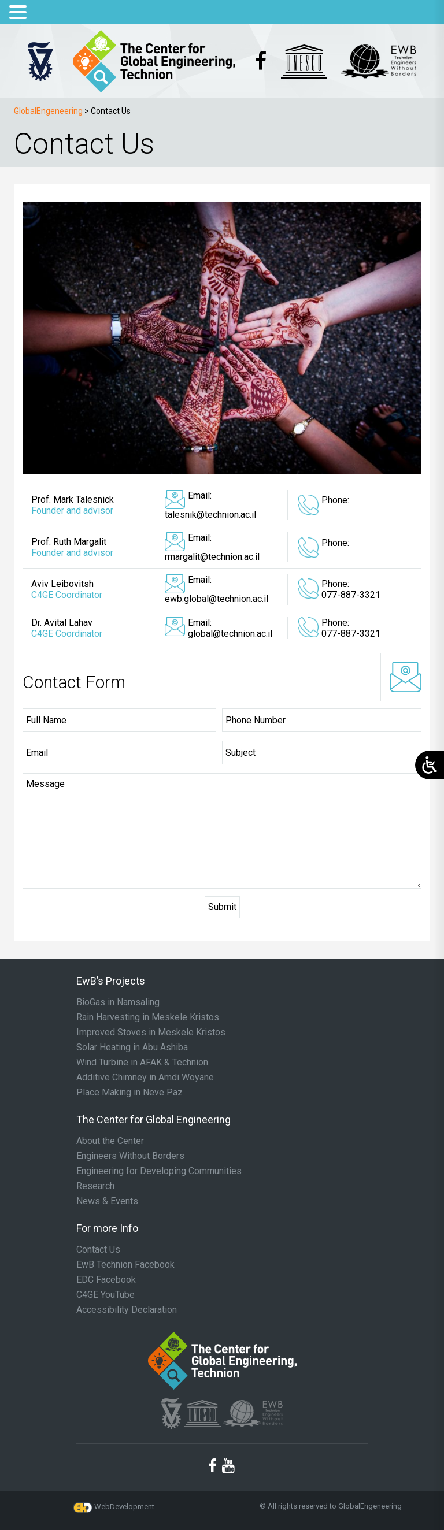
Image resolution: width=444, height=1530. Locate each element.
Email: (200, 495)
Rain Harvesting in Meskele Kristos (147, 1017)
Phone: (335, 500)
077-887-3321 (350, 594)
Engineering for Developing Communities (159, 1171)
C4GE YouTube (105, 1294)
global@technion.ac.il (230, 633)
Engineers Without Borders (130, 1156)
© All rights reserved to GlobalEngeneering (331, 1506)
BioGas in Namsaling (118, 1002)
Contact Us (98, 1249)
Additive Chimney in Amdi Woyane (145, 1077)
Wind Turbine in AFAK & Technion (142, 1062)
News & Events (107, 1201)
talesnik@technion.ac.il (210, 514)
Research (95, 1186)
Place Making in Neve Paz (129, 1092)
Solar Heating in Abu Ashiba (132, 1047)
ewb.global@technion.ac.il (216, 598)
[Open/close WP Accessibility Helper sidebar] (429, 765)
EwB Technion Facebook (125, 1264)
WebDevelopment (124, 1506)
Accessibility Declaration (126, 1309)
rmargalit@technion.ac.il (212, 556)
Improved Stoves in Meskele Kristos (150, 1032)
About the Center (110, 1141)
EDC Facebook (106, 1279)
